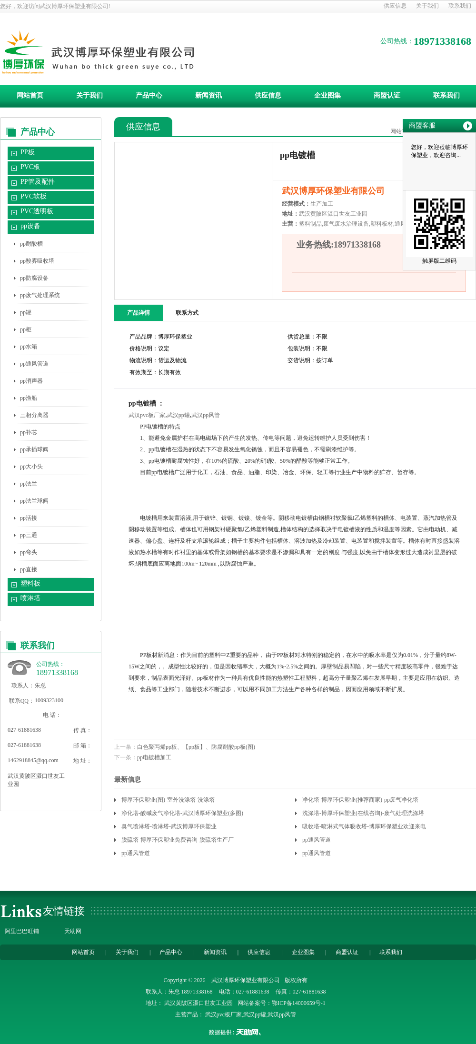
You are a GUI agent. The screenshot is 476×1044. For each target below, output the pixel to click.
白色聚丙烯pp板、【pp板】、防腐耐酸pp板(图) (196, 747)
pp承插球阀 (34, 449)
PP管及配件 (37, 181)
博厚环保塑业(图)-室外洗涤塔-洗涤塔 (168, 799)
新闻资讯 (208, 95)
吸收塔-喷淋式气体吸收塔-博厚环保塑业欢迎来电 (364, 826)
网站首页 (30, 95)
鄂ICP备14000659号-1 (299, 1003)
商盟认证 (387, 95)
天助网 (72, 931)
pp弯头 (28, 552)
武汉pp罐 (178, 415)
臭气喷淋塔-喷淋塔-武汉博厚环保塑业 (169, 826)
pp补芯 (28, 432)
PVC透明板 (36, 211)
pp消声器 (31, 381)
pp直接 (28, 569)
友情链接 (64, 911)
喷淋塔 (30, 598)
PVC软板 (33, 196)
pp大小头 (31, 466)
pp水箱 (28, 346)
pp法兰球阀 (34, 500)
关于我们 (427, 5)
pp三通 (28, 535)
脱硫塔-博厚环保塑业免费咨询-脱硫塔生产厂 (177, 839)
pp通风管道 (34, 363)
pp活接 (28, 518)
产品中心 (149, 95)
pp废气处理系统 (40, 295)
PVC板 (30, 166)
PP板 (27, 152)
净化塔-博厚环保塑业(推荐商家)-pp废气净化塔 (360, 799)
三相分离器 (34, 415)
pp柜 (25, 329)
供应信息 (395, 5)
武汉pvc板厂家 (147, 415)
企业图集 (327, 95)
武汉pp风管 (205, 415)
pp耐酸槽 (31, 243)
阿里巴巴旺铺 (22, 931)
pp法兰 (28, 483)
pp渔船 (28, 398)
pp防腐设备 (34, 278)
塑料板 (30, 583)
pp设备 (30, 225)
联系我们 (459, 5)
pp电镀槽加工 (154, 757)
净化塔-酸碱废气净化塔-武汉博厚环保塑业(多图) (182, 813)
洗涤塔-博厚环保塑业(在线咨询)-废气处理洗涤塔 (363, 813)
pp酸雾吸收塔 (37, 261)
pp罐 (25, 312)
